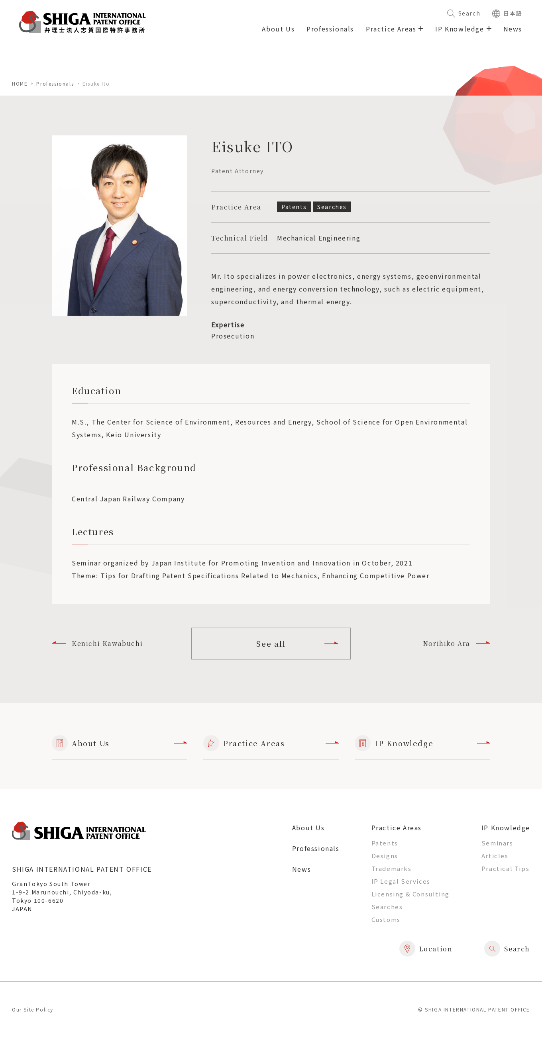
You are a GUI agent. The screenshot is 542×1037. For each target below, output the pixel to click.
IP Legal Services (400, 881)
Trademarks (391, 868)
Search (464, 13)
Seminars (497, 843)
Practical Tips (505, 868)
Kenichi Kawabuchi (97, 643)
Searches (387, 906)
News (512, 28)
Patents (384, 843)
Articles (495, 855)
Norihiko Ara (456, 643)
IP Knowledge (422, 743)
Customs (386, 919)
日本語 (507, 13)
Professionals (330, 28)
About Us (278, 28)
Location (426, 949)
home (19, 83)
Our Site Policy (32, 1009)
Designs (384, 855)
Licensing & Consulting (410, 894)
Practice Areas (271, 743)
